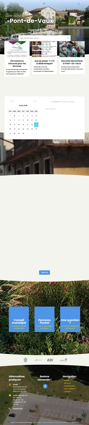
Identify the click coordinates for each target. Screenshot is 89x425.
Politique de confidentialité (62, 422)
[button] (78, 5)
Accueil (66, 380)
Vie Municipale (69, 386)
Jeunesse (67, 392)
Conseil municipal (19, 321)
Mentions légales (47, 422)
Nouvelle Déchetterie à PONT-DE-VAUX (72, 62)
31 (14, 116)
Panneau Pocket (44, 321)
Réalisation (75, 422)
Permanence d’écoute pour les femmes (17, 64)
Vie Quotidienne (69, 389)
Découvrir (67, 383)
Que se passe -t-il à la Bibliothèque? (44, 62)
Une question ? (70, 321)
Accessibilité (37, 422)
